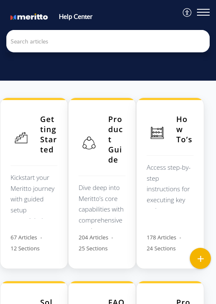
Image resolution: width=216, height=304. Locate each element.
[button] (187, 12)
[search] (108, 41)
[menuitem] (187, 12)
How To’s (184, 129)
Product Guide (115, 139)
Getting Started (48, 134)
